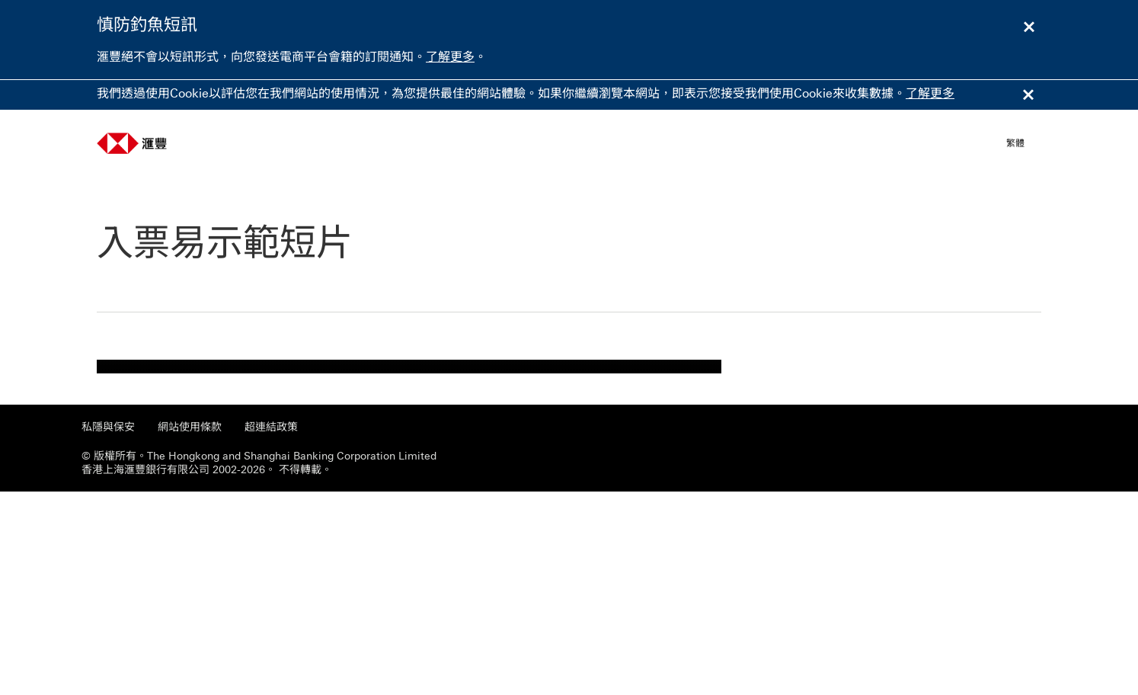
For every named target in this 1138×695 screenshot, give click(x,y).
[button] (1023, 143)
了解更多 (450, 57)
